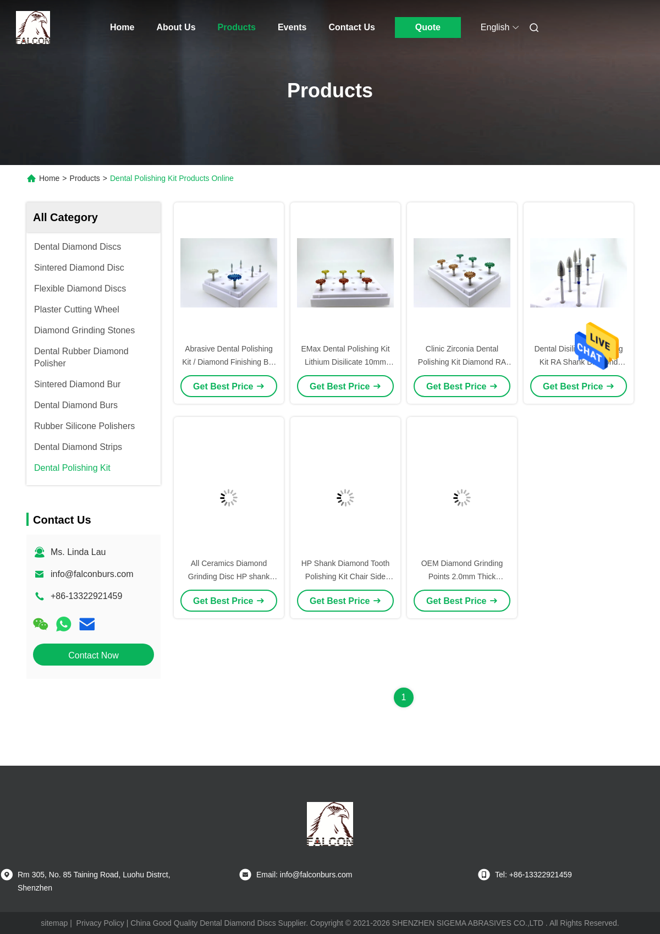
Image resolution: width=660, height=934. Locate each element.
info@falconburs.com (92, 574)
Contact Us (351, 27)
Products (237, 27)
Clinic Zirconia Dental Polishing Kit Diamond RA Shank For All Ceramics (462, 362)
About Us (175, 27)
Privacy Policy (100, 923)
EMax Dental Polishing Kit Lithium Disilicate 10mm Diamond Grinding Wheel (345, 362)
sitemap (54, 923)
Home (122, 27)
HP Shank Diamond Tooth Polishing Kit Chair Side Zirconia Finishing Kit (345, 576)
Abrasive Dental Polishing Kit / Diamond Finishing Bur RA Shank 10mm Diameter (229, 362)
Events (292, 27)
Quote (428, 27)
